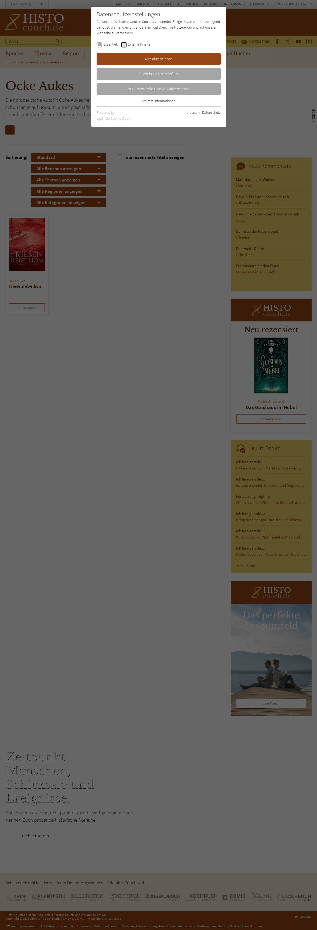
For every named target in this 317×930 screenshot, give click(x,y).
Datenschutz (211, 112)
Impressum (191, 112)
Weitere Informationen (158, 100)
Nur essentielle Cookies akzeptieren (158, 88)
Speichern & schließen (158, 73)
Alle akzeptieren (159, 58)
